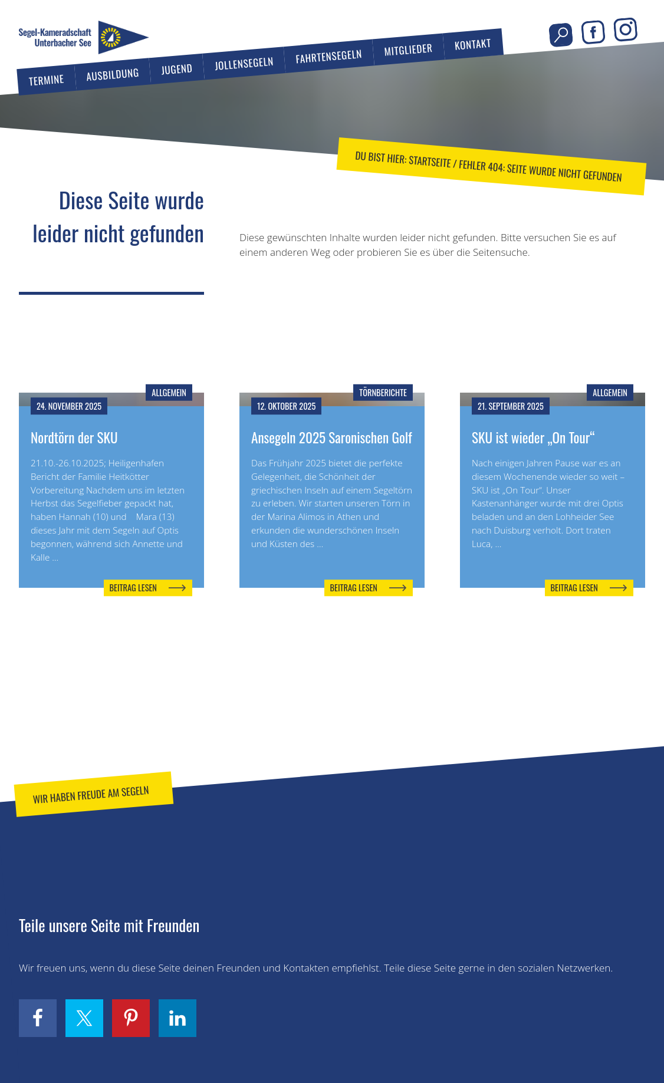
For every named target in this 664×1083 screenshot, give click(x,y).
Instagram (625, 29)
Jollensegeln (244, 63)
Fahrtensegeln (329, 56)
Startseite (429, 161)
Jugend (177, 68)
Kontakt (473, 44)
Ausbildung (112, 74)
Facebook (593, 32)
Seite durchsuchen (561, 35)
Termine (46, 80)
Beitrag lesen (133, 587)
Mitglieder (408, 49)
